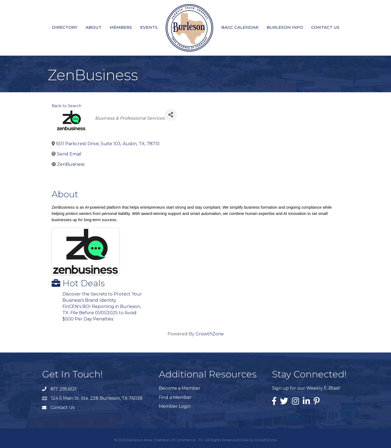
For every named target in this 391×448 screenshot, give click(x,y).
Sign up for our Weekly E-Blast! (306, 388)
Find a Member (175, 397)
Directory (64, 27)
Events (148, 27)
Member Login (175, 406)
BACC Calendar (239, 27)
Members (121, 27)
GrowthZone (209, 333)
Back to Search (66, 105)
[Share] (171, 115)
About (94, 27)
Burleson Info (285, 27)
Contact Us (325, 27)
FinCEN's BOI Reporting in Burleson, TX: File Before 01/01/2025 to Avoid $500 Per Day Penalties (101, 313)
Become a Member (179, 388)
